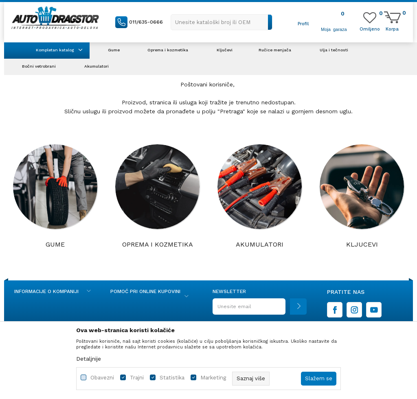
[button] (221, 22)
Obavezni (102, 378)
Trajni (137, 378)
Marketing (213, 378)
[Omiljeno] (370, 28)
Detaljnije (88, 358)
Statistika (172, 378)
